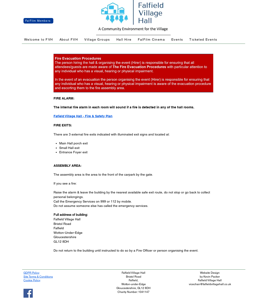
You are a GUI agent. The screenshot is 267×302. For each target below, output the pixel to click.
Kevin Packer (211, 276)
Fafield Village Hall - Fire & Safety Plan (83, 116)
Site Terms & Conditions (38, 276)
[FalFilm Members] (38, 20)
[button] (38, 39)
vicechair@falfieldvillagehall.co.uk (210, 284)
